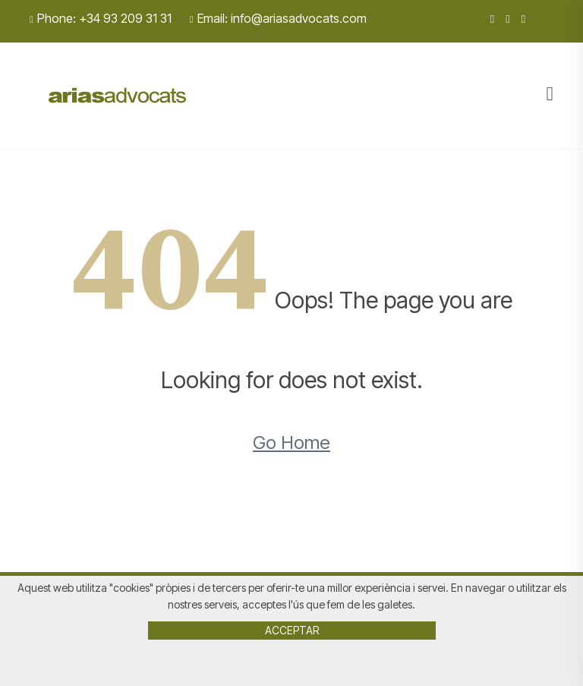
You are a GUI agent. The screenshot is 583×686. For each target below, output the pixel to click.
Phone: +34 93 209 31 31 (101, 18)
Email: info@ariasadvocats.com (278, 18)
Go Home (291, 443)
